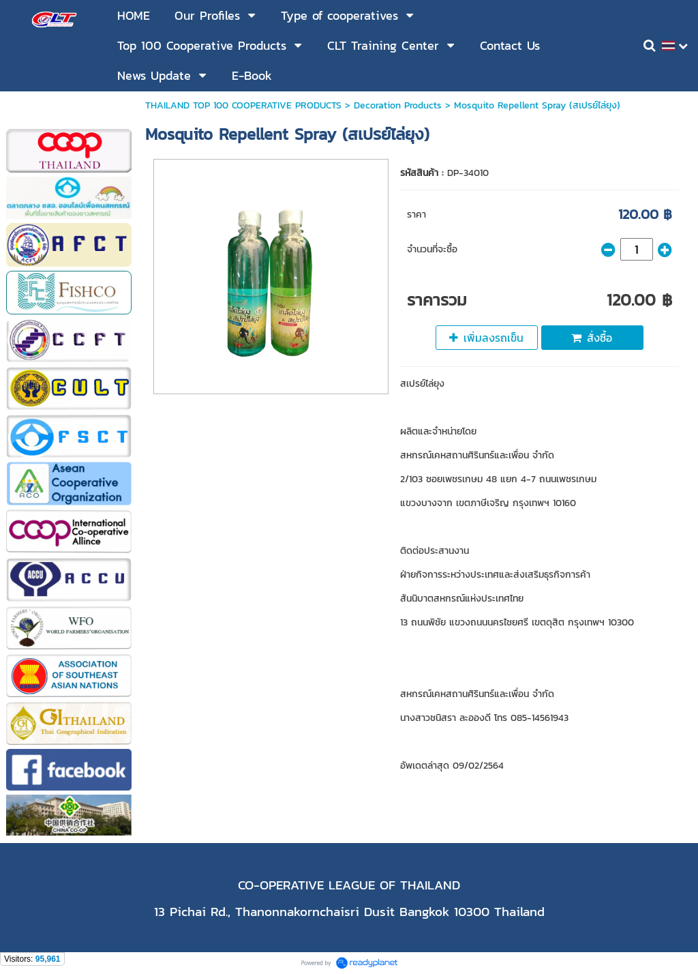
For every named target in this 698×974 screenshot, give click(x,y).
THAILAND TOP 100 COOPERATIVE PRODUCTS (243, 105)
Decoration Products (398, 105)
